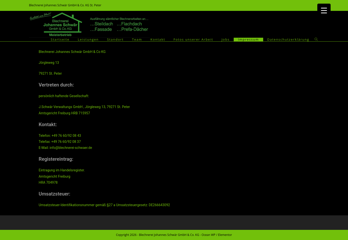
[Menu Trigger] (324, 10)
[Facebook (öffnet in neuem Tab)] (316, 5)
